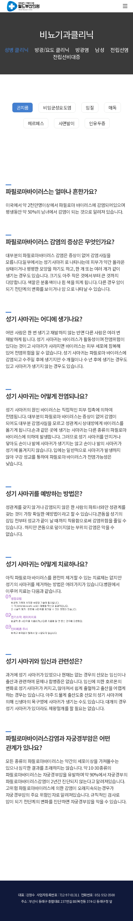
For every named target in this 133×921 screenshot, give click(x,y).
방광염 (82, 49)
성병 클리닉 (16, 49)
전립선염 (119, 49)
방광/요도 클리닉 (52, 49)
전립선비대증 (66, 56)
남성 (99, 49)
